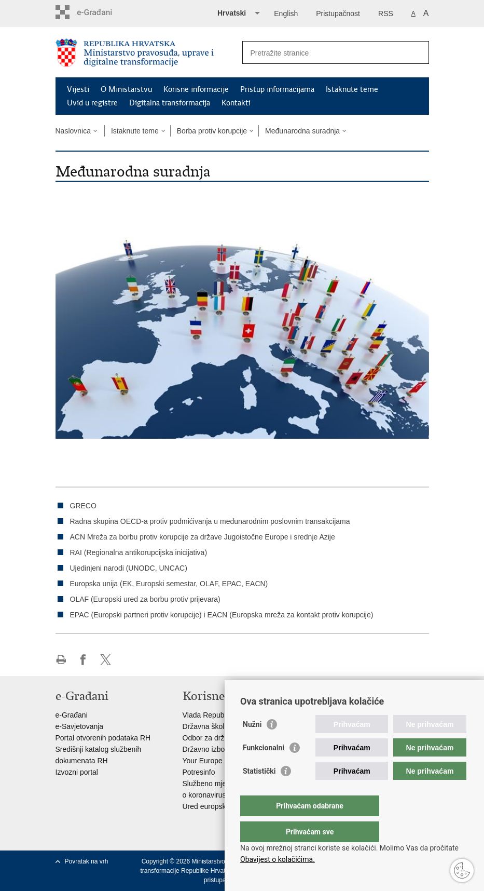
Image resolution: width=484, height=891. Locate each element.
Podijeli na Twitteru (105, 659)
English (286, 13)
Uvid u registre (92, 102)
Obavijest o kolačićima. (277, 859)
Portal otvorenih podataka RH (103, 738)
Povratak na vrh (86, 861)
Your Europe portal (213, 761)
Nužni (252, 745)
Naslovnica (73, 131)
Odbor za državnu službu (223, 738)
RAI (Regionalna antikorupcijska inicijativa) (139, 552)
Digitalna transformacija (169, 102)
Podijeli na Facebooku (83, 659)
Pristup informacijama (277, 89)
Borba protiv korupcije (212, 131)
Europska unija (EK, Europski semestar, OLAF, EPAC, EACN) (169, 583)
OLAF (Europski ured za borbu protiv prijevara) (145, 599)
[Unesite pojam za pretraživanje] (324, 52)
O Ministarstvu (126, 89)
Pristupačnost (338, 13)
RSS (385, 13)
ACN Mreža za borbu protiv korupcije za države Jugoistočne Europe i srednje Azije (202, 537)
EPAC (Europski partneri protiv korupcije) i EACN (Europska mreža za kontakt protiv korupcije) (222, 615)
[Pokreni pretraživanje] (417, 52)
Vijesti (78, 89)
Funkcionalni (263, 768)
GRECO (83, 506)
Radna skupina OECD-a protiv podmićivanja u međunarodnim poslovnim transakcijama (210, 521)
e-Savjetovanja (80, 726)
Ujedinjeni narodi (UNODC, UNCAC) (128, 568)
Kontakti (236, 102)
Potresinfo (199, 772)
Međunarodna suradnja (302, 131)
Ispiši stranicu (61, 659)
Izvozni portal (77, 772)
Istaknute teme (352, 89)
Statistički (259, 792)
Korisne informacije (196, 89)
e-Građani (72, 715)
